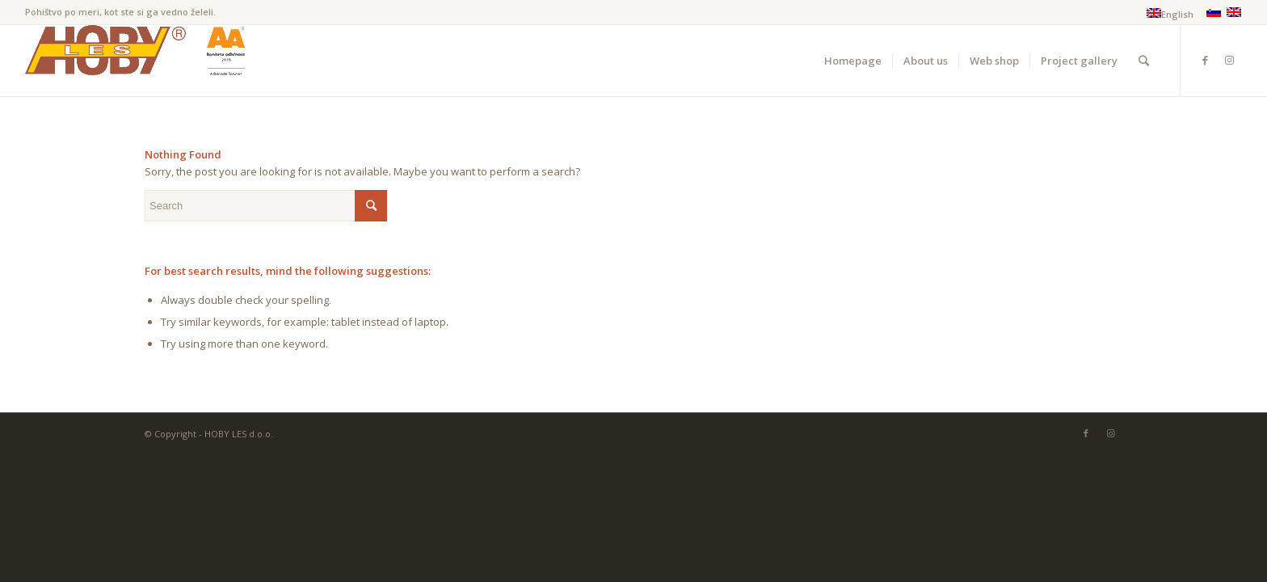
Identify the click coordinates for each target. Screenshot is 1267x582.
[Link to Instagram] (1230, 60)
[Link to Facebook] (1205, 60)
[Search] (1144, 60)
